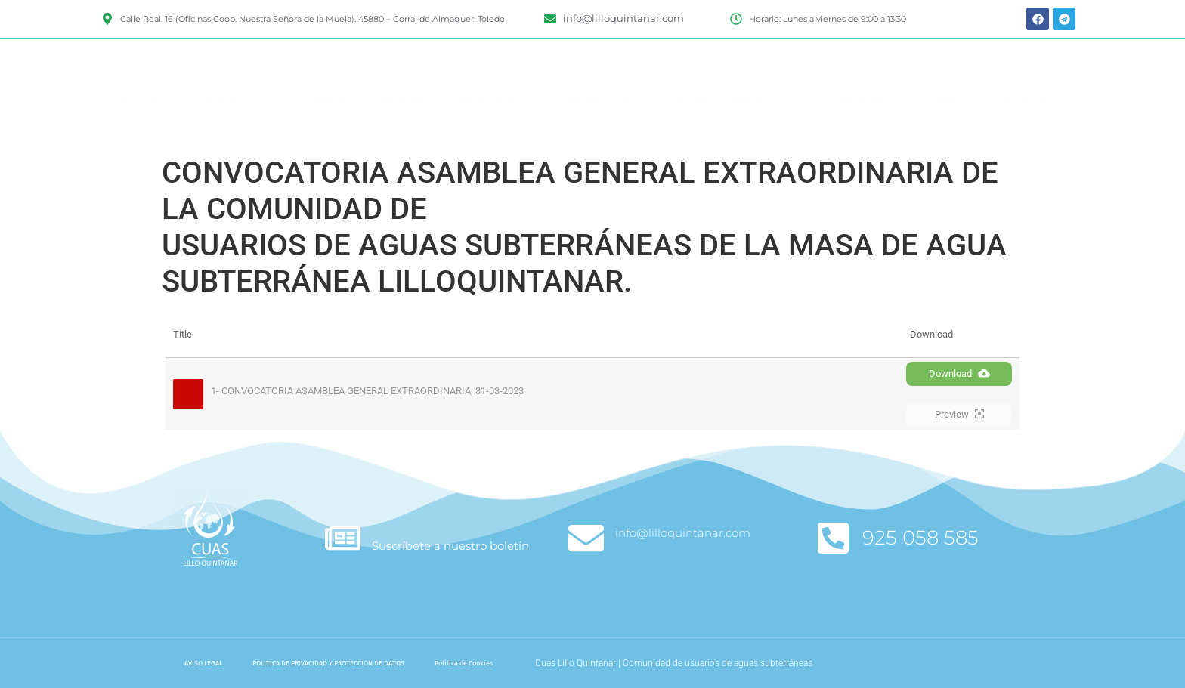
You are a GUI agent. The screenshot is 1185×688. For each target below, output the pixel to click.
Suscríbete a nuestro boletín (450, 545)
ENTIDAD (147, 125)
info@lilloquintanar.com (682, 533)
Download (959, 373)
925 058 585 (920, 538)
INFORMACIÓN (606, 125)
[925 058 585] (833, 538)
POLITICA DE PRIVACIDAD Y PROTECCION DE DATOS (328, 663)
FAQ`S (950, 124)
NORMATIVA (241, 125)
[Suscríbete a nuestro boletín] (342, 538)
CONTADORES (868, 125)
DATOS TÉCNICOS (497, 124)
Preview (959, 414)
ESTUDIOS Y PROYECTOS (738, 125)
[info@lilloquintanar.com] (586, 538)
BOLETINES (404, 124)
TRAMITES (327, 124)
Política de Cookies (464, 663)
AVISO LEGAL (203, 663)
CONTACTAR (1030, 125)
